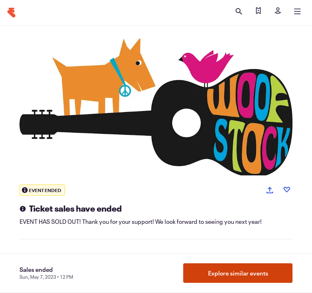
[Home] (11, 12)
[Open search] (239, 11)
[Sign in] (278, 11)
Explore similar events (238, 273)
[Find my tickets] (258, 11)
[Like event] (286, 189)
